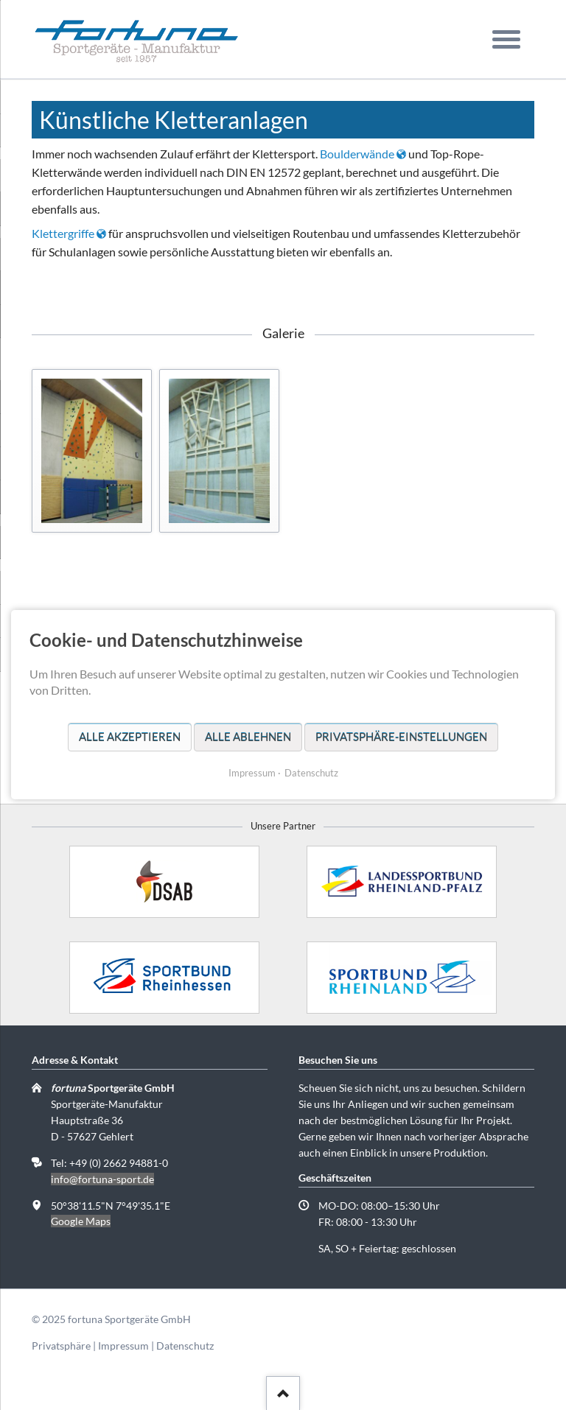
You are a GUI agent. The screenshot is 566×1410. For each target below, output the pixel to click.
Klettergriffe (63, 233)
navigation (506, 51)
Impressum (123, 1345)
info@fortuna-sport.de (102, 1179)
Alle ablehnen (248, 736)
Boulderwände (357, 154)
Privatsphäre (61, 1345)
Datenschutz (185, 1345)
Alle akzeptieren (130, 736)
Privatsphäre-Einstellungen (401, 736)
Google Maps (81, 1221)
